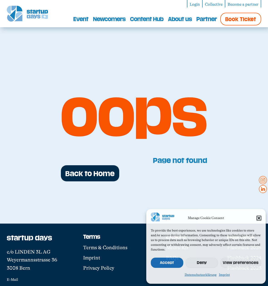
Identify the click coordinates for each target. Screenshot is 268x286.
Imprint (224, 274)
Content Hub (147, 19)
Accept (167, 262)
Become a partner (243, 4)
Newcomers (109, 19)
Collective (214, 4)
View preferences (241, 262)
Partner (206, 19)
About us (180, 19)
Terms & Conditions (105, 247)
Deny (202, 262)
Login (195, 4)
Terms (91, 236)
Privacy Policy (98, 268)
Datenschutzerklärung (201, 274)
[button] (259, 218)
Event (81, 19)
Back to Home (90, 173)
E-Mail (12, 280)
